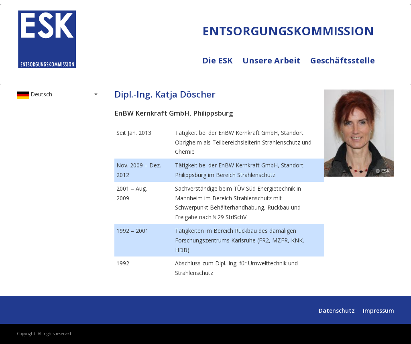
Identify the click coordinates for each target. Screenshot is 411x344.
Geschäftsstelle (342, 61)
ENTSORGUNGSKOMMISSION (90, 76)
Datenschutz (337, 310)
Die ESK (222, 65)
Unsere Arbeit (276, 65)
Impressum (378, 310)
